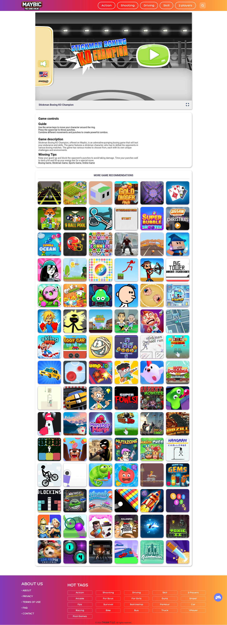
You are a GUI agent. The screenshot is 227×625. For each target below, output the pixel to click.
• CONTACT (27, 614)
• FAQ (24, 608)
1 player (193, 610)
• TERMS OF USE (31, 602)
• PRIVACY (27, 596)
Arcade (80, 599)
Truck (164, 610)
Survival (108, 604)
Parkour (165, 604)
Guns (165, 599)
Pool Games (80, 616)
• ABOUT (26, 590)
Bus (136, 610)
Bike (108, 610)
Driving (149, 5)
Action (107, 5)
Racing (80, 610)
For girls (137, 599)
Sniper (193, 599)
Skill (166, 5)
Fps (80, 604)
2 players (185, 5)
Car (193, 604)
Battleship (136, 604)
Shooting (128, 5)
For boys (108, 599)
